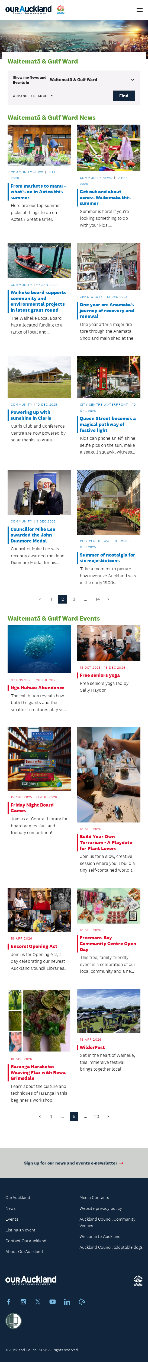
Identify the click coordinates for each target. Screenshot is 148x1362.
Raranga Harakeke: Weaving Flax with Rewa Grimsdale (38, 1072)
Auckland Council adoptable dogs (111, 1247)
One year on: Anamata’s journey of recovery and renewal (107, 310)
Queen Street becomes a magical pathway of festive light (108, 424)
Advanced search (33, 96)
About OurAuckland (24, 1251)
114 (97, 599)
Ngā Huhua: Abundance (38, 688)
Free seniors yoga (100, 675)
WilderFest (92, 1047)
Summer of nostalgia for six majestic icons (107, 558)
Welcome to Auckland (100, 1236)
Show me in (30, 80)
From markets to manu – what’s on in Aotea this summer (38, 192)
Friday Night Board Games (32, 808)
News (10, 1208)
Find (123, 96)
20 (96, 1116)
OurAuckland (17, 1197)
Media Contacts (94, 1197)
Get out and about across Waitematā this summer (105, 197)
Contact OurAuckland (25, 1241)
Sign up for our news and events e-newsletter (74, 1165)
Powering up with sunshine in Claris (31, 415)
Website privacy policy (100, 1208)
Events (11, 1219)
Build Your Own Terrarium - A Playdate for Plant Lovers (106, 842)
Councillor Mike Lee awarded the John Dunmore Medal (33, 535)
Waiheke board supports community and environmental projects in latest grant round (38, 301)
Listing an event (20, 1230)
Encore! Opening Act (34, 946)
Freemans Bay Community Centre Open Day (108, 943)
